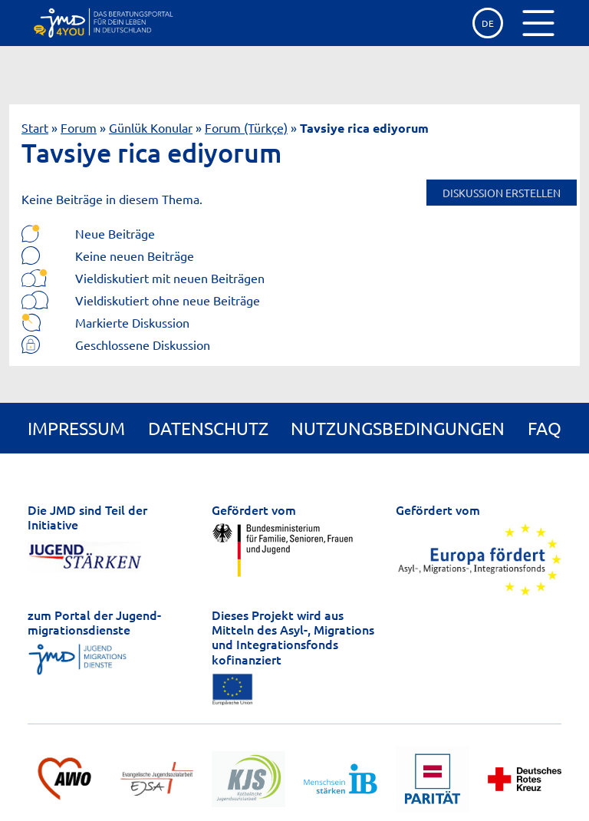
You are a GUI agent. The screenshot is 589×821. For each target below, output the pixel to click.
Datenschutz (208, 428)
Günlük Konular (150, 127)
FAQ (544, 428)
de (488, 23)
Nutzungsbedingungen (398, 428)
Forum (79, 127)
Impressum (76, 428)
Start (34, 127)
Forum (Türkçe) (246, 127)
